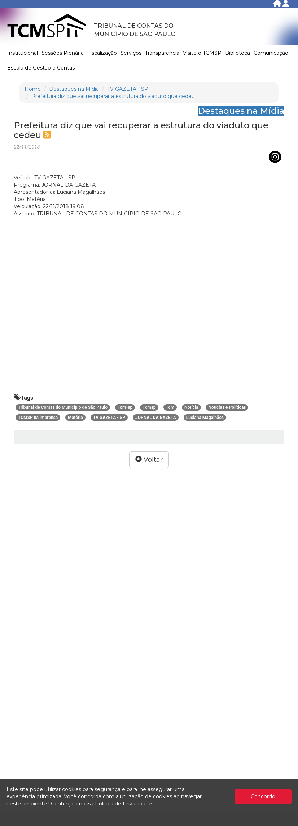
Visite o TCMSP (202, 53)
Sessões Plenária (62, 53)
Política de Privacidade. (124, 803)
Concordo (263, 796)
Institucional (22, 53)
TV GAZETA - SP (127, 89)
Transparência (162, 53)
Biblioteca (237, 53)
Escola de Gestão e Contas (41, 67)
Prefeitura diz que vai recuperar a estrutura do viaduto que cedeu (113, 96)
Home (33, 89)
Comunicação (271, 53)
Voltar (149, 460)
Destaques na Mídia (74, 89)
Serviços (130, 53)
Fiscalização (102, 53)
